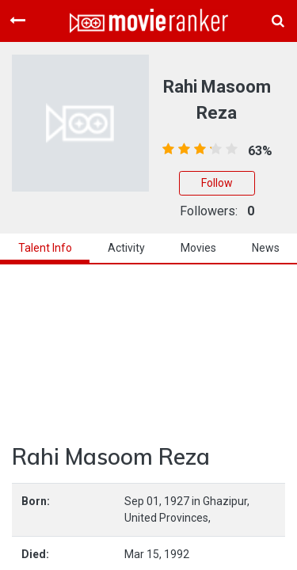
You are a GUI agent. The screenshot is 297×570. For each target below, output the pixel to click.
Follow (217, 183)
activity (126, 247)
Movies (198, 247)
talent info (45, 247)
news (266, 247)
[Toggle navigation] (17, 21)
